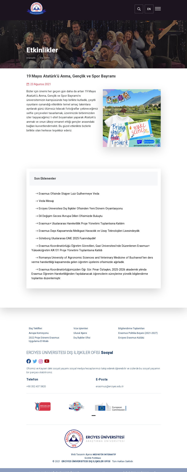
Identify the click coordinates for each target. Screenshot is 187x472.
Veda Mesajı (44, 201)
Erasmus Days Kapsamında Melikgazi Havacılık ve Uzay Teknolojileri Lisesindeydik (88, 232)
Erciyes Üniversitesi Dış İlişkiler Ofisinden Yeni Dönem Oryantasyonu (79, 209)
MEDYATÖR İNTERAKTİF (104, 460)
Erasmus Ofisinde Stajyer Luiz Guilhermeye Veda (68, 194)
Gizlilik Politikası (93, 463)
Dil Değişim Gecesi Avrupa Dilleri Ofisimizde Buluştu (69, 217)
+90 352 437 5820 (40, 392)
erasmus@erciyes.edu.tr (114, 392)
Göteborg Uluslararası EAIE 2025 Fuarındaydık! (66, 240)
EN (149, 9)
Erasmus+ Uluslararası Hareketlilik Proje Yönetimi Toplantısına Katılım (80, 224)
